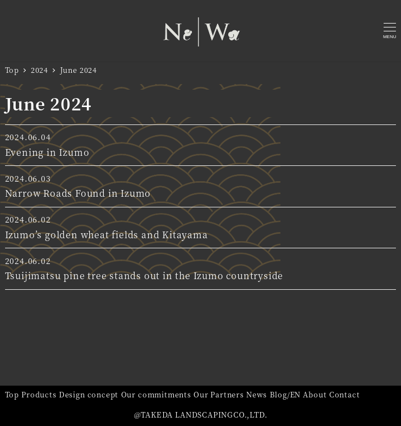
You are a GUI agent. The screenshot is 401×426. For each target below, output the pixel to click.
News (256, 394)
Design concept (88, 394)
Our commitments (156, 394)
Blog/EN (285, 394)
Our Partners (218, 394)
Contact (344, 394)
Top (12, 394)
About (314, 394)
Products (38, 394)
